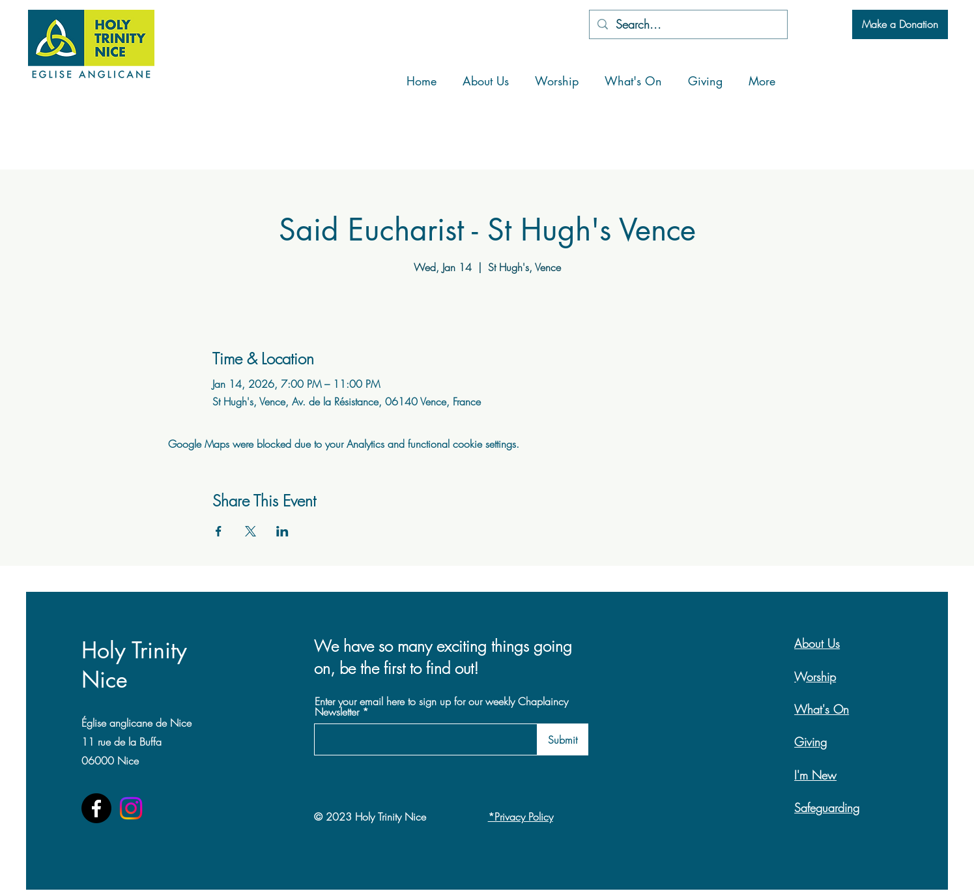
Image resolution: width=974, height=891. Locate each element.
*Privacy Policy (520, 817)
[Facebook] (96, 808)
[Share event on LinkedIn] (282, 531)
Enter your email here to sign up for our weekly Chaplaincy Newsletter (441, 706)
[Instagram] (131, 808)
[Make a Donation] (900, 24)
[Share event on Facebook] (218, 531)
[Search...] (688, 24)
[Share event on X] (250, 531)
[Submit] (562, 739)
